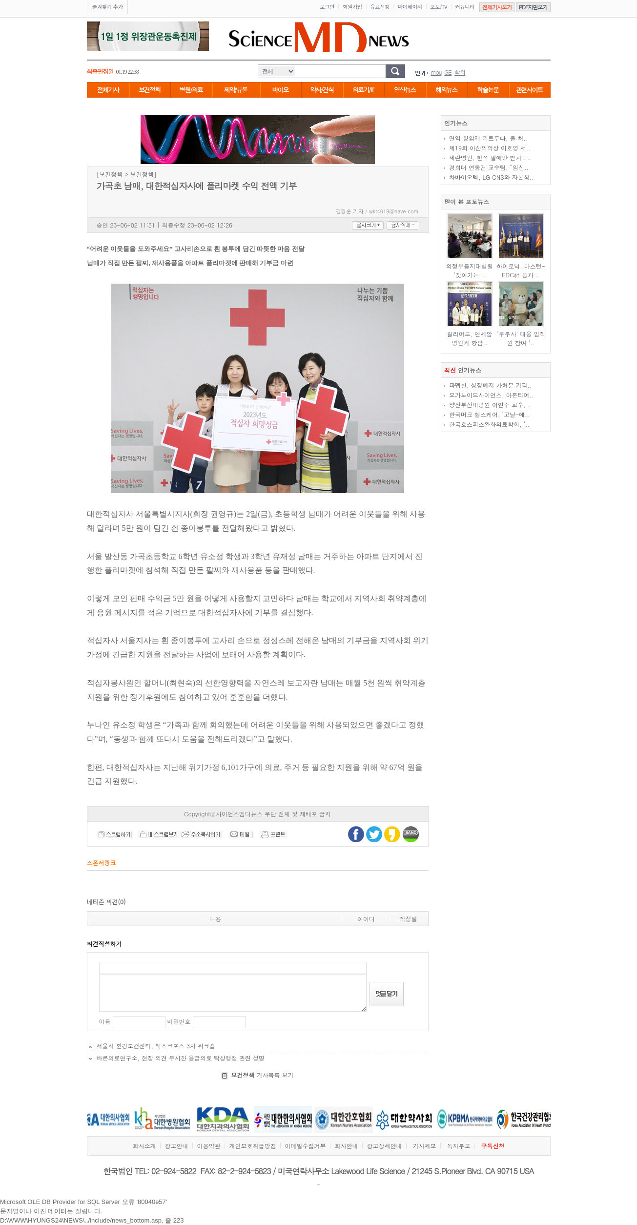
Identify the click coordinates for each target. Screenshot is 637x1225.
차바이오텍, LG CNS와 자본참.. (491, 177)
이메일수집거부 (305, 1146)
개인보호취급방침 (252, 1146)
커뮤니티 (464, 6)
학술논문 (487, 89)
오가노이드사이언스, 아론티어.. (491, 395)
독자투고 (459, 1146)
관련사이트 (529, 89)
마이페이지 (410, 6)
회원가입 (352, 6)
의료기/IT (362, 89)
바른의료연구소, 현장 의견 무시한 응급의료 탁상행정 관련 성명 (181, 1058)
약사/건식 (321, 89)
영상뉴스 (404, 89)
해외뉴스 (446, 89)
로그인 (327, 6)
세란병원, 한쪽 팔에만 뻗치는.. (490, 157)
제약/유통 (235, 89)
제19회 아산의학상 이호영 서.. (490, 148)
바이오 (280, 89)
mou (436, 72)
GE (448, 72)
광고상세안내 (384, 1146)
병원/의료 (190, 89)
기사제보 (424, 1146)
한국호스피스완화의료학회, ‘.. (489, 424)
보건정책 (149, 89)
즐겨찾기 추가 (107, 6)
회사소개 (144, 1146)
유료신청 (380, 6)
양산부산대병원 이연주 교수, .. (490, 404)
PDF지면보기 (533, 7)
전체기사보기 (497, 7)
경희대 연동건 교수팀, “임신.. (489, 167)
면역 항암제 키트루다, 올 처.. (488, 138)
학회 (459, 72)
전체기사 (108, 89)
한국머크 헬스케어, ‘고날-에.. (489, 414)
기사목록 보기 (262, 1075)
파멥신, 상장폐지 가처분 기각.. (490, 385)
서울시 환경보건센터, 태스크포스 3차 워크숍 (156, 1045)
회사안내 (346, 1146)
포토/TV (438, 6)
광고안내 (176, 1146)
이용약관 (208, 1146)
